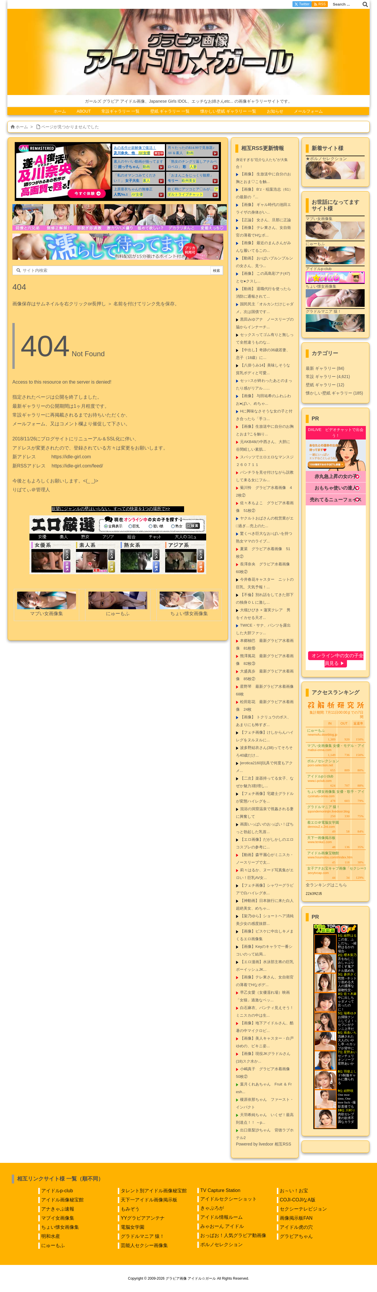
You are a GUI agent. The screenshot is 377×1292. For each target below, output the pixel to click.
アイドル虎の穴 (296, 1227)
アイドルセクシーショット (228, 1198)
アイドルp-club (57, 1190)
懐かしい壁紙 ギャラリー (334, 393)
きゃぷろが (212, 1208)
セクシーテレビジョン (303, 1208)
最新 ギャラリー (325, 368)
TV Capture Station (220, 1190)
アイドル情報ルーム (221, 1217)
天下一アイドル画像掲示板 (149, 1199)
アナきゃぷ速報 (57, 1208)
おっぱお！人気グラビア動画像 (233, 1235)
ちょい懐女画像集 (60, 1227)
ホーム (22, 126)
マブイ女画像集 (57, 1218)
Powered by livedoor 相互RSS (263, 1144)
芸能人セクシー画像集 (144, 1245)
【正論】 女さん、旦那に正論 (265, 220)
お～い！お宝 (294, 1190)
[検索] (365, 4)
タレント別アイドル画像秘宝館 (154, 1190)
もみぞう (130, 1208)
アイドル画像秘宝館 (62, 1199)
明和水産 (50, 1236)
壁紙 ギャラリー (325, 384)
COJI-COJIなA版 (297, 1199)
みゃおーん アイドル (222, 1226)
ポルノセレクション (221, 1244)
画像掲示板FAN (296, 1218)
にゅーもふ (53, 1245)
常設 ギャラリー (321, 376)
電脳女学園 (132, 1227)
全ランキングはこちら (326, 885)
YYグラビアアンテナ (143, 1218)
